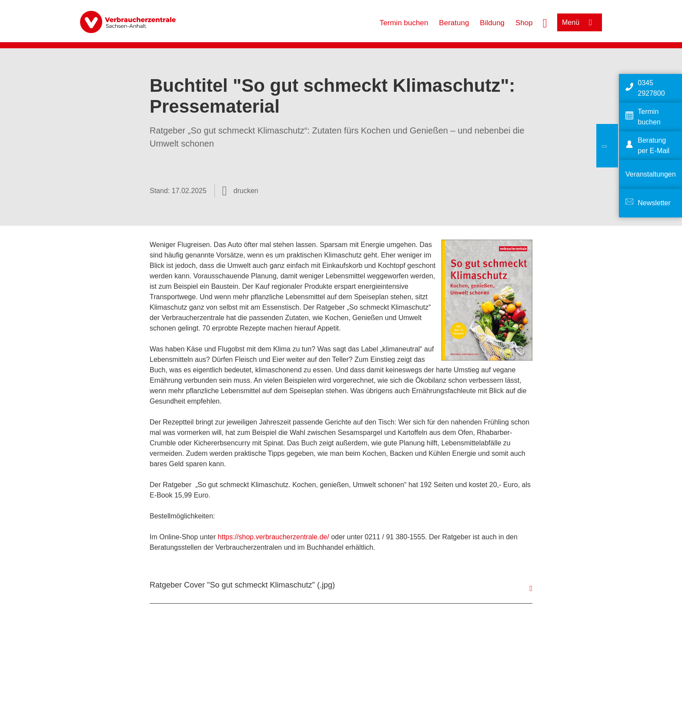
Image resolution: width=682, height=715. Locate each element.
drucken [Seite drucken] (246, 190)
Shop (524, 23)
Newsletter (654, 203)
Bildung (492, 23)
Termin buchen (404, 23)
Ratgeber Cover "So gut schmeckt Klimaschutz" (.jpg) (242, 585)
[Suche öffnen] (545, 22)
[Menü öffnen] (579, 22)
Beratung (454, 23)
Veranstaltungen (650, 174)
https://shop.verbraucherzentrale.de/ (273, 537)
